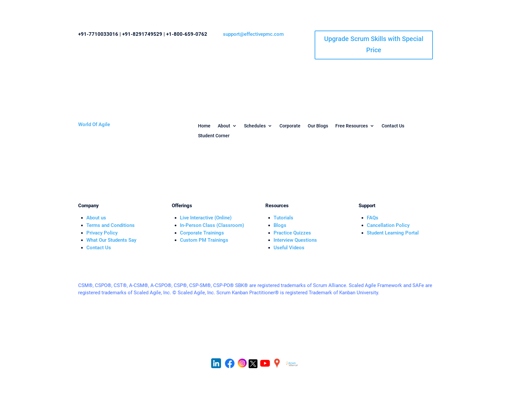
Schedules (255, 125)
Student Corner (214, 135)
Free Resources (351, 125)
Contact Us (393, 125)
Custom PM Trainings (204, 240)
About (224, 125)
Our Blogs (318, 125)
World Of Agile (94, 124)
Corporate (289, 125)
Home (204, 125)
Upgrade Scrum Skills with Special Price (373, 44)
